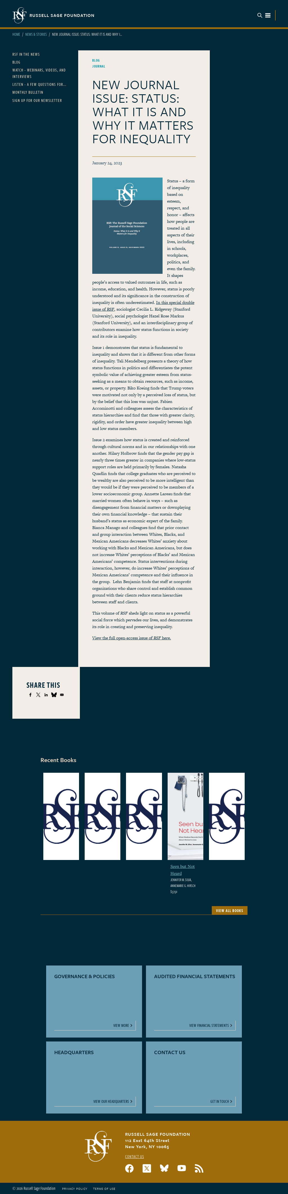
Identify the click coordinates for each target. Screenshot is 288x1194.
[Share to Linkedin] (46, 695)
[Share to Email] (62, 695)
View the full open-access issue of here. (131, 638)
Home (16, 34)
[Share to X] (38, 695)
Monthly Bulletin (27, 92)
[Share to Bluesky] (54, 695)
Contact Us (134, 1156)
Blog (16, 62)
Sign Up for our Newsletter (37, 100)
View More (121, 1025)
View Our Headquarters (111, 1101)
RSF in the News (26, 54)
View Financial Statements (209, 1025)
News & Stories (36, 34)
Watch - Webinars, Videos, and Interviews (39, 73)
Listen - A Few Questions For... (39, 84)
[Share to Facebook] (30, 695)
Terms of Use (104, 1188)
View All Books (229, 910)
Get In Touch (219, 1101)
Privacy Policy (74, 1188)
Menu (264, 15)
